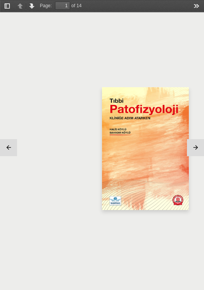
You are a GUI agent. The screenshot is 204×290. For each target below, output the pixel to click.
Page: (46, 5)
